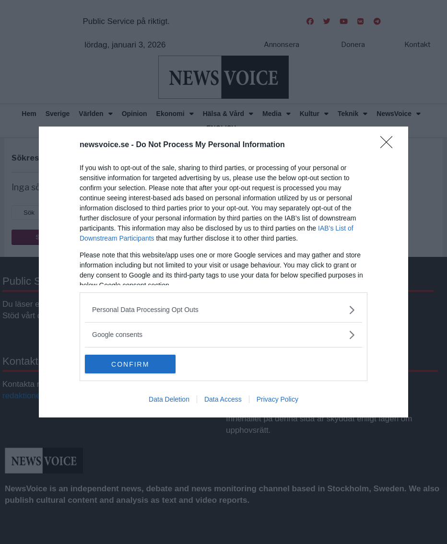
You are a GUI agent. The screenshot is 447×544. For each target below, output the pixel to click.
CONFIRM (130, 364)
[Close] (389, 145)
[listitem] (223, 310)
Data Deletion (169, 400)
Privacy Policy (277, 400)
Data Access (223, 400)
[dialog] (223, 272)
